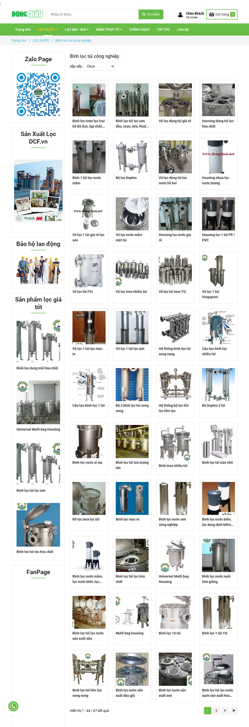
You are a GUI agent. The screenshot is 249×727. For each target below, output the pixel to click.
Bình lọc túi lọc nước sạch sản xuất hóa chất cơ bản (217, 693)
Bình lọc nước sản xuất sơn (172, 693)
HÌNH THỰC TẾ (109, 29)
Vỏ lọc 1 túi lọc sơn (130, 349)
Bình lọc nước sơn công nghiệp (172, 522)
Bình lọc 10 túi (170, 633)
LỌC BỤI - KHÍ (77, 29)
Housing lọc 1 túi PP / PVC (218, 237)
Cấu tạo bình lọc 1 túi (88, 405)
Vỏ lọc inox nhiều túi (131, 292)
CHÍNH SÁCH (139, 29)
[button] (191, 15)
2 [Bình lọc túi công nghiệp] (216, 710)
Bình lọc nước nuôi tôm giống (216, 579)
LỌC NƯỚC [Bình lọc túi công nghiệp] (41, 40)
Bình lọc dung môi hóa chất (37, 368)
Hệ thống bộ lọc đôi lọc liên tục (174, 408)
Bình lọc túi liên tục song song (87, 693)
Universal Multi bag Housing (174, 579)
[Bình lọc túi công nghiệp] (27, 14)
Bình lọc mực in (127, 519)
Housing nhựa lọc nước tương (215, 180)
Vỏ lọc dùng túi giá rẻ (175, 121)
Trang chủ (23, 29)
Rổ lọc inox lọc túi (85, 519)
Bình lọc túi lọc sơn (31, 490)
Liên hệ (183, 29)
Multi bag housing (129, 633)
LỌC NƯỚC (48, 29)
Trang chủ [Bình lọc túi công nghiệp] (19, 40)
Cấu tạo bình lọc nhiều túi (214, 351)
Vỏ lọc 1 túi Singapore (210, 294)
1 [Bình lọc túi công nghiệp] (207, 710)
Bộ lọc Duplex (126, 178)
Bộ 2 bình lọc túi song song (132, 408)
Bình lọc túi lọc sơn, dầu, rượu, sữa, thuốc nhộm (132, 124)
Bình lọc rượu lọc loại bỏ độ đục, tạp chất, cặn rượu (88, 124)
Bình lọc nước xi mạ (87, 462)
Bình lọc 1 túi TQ (214, 633)
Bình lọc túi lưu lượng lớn (132, 465)
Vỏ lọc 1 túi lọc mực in (87, 351)
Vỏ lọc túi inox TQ (172, 292)
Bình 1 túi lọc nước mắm (86, 180)
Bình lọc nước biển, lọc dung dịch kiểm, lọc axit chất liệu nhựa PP (216, 522)
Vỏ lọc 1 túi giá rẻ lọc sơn (88, 237)
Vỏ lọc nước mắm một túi (129, 237)
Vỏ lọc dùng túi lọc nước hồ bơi (173, 180)
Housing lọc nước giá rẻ (175, 237)
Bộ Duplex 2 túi (213, 405)
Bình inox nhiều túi (173, 466)
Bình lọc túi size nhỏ (217, 462)
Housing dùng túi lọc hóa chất (218, 123)
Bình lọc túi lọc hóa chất (130, 579)
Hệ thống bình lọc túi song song (175, 351)
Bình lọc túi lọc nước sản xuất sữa (88, 635)
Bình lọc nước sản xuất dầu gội (129, 693)
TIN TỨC (163, 29)
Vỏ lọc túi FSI (82, 292)
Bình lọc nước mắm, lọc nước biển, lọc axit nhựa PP (87, 579)
